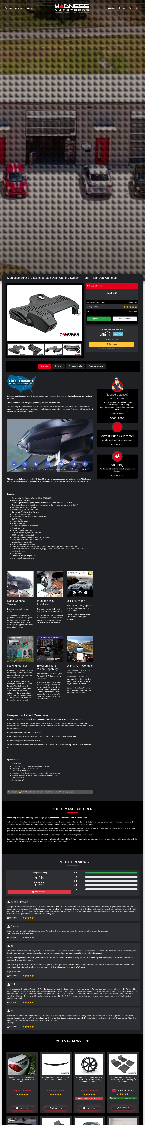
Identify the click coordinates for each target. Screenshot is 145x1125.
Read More (117, 444)
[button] (79, 313)
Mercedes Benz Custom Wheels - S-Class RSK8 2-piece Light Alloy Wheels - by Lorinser (89, 1079)
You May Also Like (76, 366)
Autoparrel (133, 311)
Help (111, 8)
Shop (8, 8)
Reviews (59, 366)
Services (19, 8)
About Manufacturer (97, 366)
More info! (133, 302)
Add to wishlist (125, 319)
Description (45, 366)
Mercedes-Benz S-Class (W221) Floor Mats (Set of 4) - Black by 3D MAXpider (123, 1079)
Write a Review (39, 891)
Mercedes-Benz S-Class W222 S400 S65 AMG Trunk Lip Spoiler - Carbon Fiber (22, 1079)
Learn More (118, 334)
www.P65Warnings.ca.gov (64, 792)
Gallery (31, 8)
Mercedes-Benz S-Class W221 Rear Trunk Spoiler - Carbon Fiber (55, 1078)
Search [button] (122, 8)
